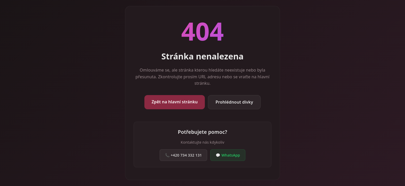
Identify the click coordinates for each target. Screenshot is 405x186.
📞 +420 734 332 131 (183, 155)
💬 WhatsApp (228, 155)
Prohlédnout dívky (234, 102)
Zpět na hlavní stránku (175, 102)
